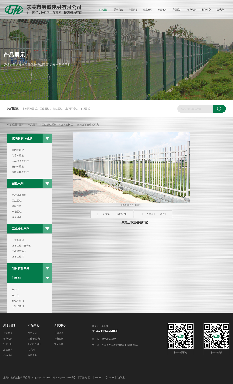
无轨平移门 (18, 306)
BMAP (97, 377)
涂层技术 (7, 349)
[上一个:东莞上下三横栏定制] (111, 214)
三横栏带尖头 (19, 251)
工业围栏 (44, 108)
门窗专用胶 (18, 155)
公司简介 (7, 333)
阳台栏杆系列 (20, 268)
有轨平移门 (18, 300)
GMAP (110, 377)
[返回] (138, 205)
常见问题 (58, 344)
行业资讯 (58, 338)
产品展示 (33, 124)
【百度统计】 (84, 377)
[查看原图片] (127, 205)
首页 (21, 124)
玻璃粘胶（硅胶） (23, 138)
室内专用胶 (18, 150)
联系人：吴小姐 (100, 326)
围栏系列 (17, 183)
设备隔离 (17, 217)
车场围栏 (85, 108)
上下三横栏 (18, 256)
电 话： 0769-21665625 (104, 339)
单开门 (15, 289)
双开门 (15, 295)
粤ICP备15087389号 (63, 377)
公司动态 (58, 333)
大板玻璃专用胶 (20, 172)
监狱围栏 (57, 108)
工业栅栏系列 (20, 228)
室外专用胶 (18, 166)
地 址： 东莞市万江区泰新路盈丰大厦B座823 (115, 345)
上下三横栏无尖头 (21, 245)
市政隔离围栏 (29, 108)
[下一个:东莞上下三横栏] (153, 214)
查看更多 (32, 355)
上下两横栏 (71, 108)
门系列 (16, 278)
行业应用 (7, 344)
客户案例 (7, 338)
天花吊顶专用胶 (20, 161)
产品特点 (7, 355)
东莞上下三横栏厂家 (88, 124)
